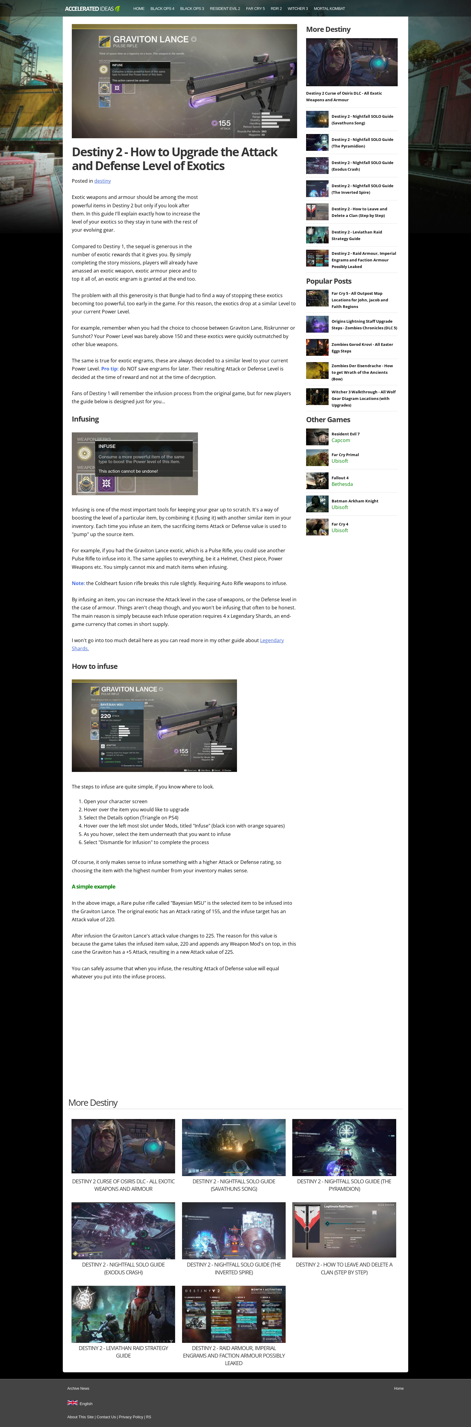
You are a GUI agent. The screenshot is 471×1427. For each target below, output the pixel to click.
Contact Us (106, 1417)
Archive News (78, 1388)
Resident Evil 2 (225, 8)
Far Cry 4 (340, 524)
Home (138, 8)
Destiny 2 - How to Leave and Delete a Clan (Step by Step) (344, 1268)
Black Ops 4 (162, 8)
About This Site (80, 1417)
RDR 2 (276, 8)
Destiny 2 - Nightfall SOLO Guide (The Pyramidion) (344, 1185)
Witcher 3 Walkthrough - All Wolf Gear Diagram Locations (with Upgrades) (364, 398)
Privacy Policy (131, 1417)
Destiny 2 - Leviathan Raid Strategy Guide (123, 1351)
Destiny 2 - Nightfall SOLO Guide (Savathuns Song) (234, 1185)
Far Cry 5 (255, 8)
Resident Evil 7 (346, 434)
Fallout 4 (340, 477)
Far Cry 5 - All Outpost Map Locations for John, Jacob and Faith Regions (360, 300)
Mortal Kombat (329, 8)
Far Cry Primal (345, 454)
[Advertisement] (252, 230)
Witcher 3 (298, 8)
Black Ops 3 (192, 8)
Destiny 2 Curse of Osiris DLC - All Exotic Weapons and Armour (123, 1185)
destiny (102, 181)
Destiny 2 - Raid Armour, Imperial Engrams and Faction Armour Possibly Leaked (364, 260)
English (86, 1403)
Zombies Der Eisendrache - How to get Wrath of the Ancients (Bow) (362, 372)
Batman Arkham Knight (355, 501)
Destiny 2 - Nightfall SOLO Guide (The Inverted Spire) (234, 1268)
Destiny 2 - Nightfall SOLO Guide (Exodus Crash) (123, 1268)
